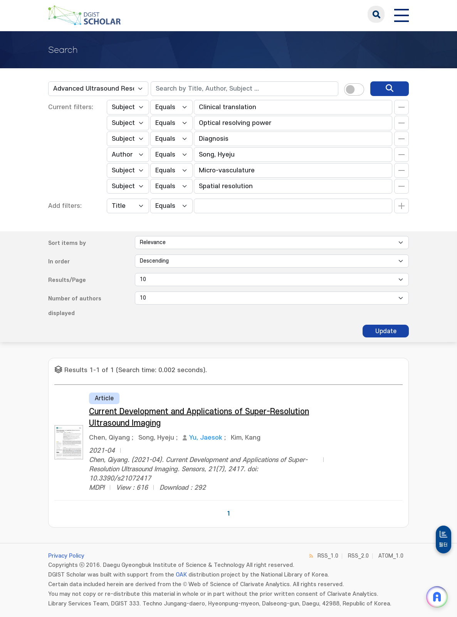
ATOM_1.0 (390, 556)
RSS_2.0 (358, 556)
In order (59, 261)
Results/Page (67, 280)
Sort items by (67, 243)
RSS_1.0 (328, 556)
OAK (181, 574)
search (376, 14)
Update (386, 331)
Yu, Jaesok (205, 437)
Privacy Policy (66, 556)
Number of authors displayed (74, 306)
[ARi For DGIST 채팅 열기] (437, 597)
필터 (443, 545)
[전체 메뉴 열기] (401, 14)
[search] (389, 88)
